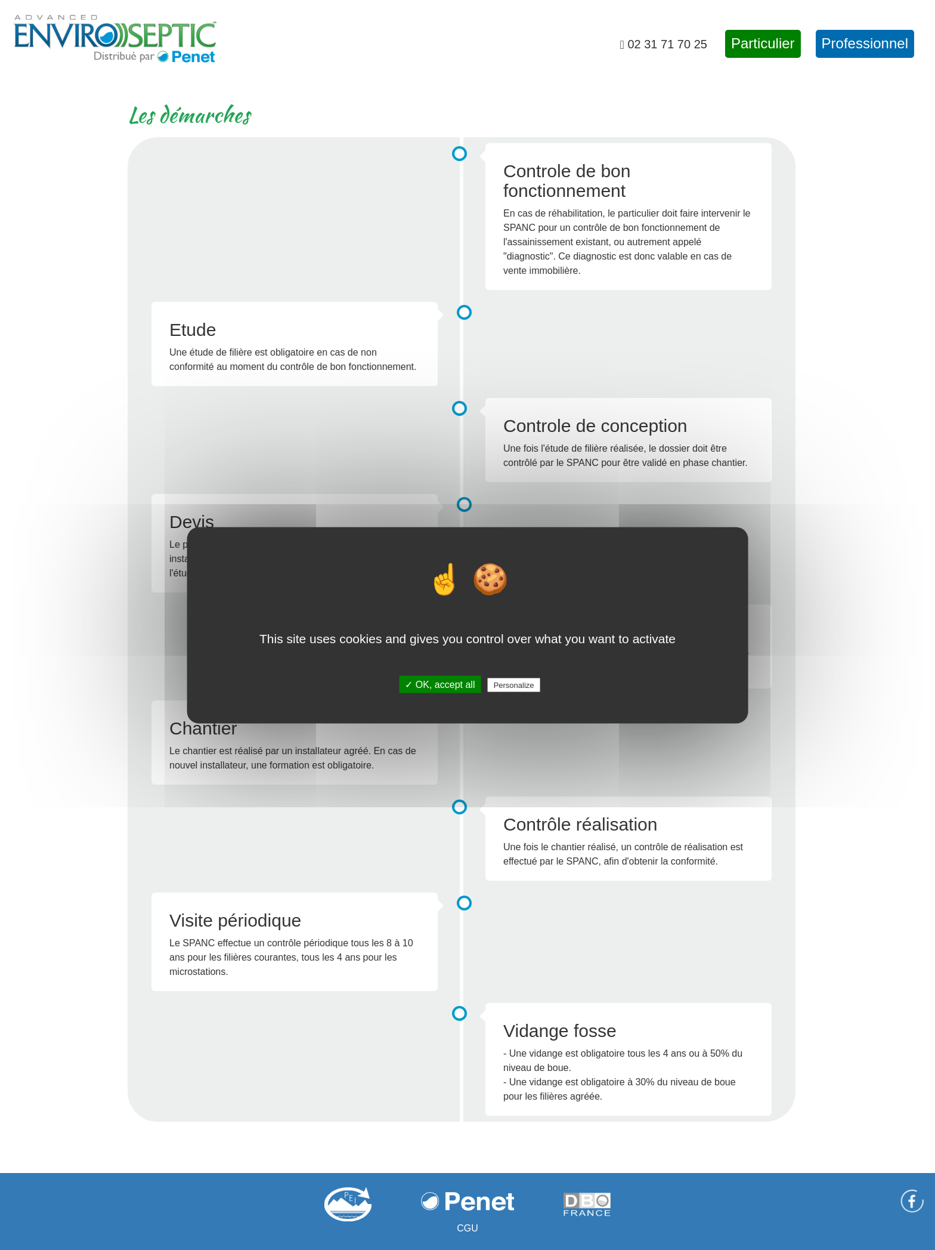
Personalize (514, 684)
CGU (467, 1228)
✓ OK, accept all (440, 684)
